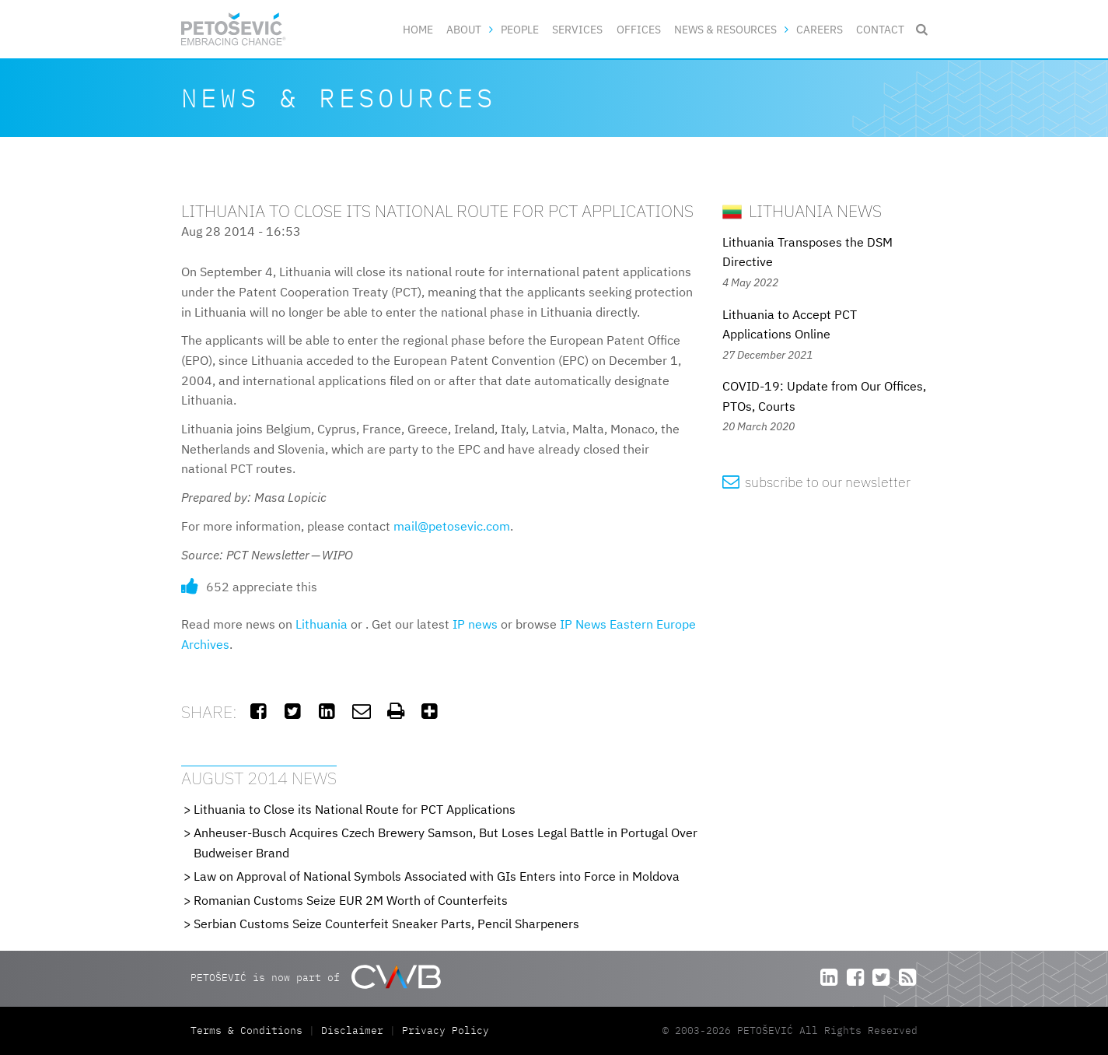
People (520, 29)
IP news (475, 624)
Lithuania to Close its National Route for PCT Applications (355, 809)
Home (418, 29)
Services (577, 29)
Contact (880, 29)
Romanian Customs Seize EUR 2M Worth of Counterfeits (351, 900)
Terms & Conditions (249, 1030)
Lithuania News (802, 210)
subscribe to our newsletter (816, 482)
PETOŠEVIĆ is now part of (315, 977)
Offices (639, 29)
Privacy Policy (445, 1030)
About (463, 29)
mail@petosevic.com (451, 526)
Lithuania (321, 624)
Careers (819, 29)
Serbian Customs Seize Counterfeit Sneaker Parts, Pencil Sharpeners (386, 923)
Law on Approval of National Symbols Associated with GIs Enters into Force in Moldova (437, 876)
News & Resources (725, 29)
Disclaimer (352, 1030)
